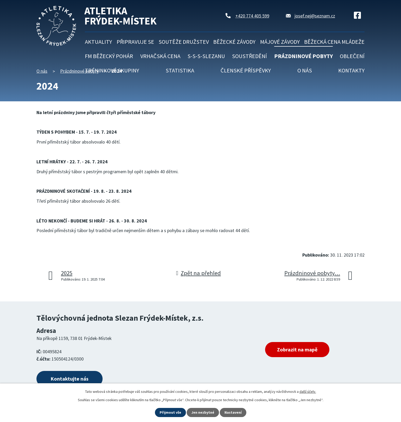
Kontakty (351, 70)
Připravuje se (135, 41)
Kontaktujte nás (70, 378)
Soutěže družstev (184, 41)
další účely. (307, 391)
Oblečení (352, 56)
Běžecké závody (234, 41)
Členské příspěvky (246, 70)
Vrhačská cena (160, 56)
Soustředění (249, 56)
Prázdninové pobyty (303, 56)
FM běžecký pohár (109, 56)
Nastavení (233, 412)
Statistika (180, 70)
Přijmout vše (170, 412)
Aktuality (98, 41)
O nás (304, 70)
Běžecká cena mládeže (334, 41)
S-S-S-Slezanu (206, 56)
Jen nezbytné (202, 412)
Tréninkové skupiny (112, 70)
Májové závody (280, 41)
